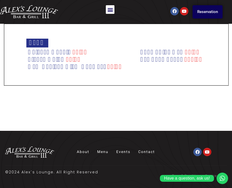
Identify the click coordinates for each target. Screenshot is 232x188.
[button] (110, 9)
